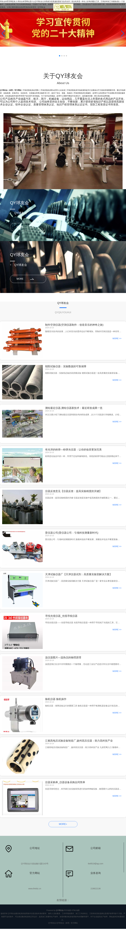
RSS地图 (67, 910)
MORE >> (117, 339)
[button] (123, 33)
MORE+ (63, 824)
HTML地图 (75, 910)
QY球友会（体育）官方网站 (10, 90)
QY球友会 (20, 213)
